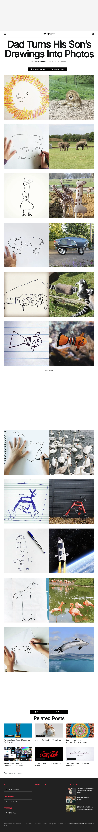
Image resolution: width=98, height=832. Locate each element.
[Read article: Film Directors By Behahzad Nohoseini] (80, 754)
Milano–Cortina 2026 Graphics (48, 740)
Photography (52, 823)
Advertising (28, 823)
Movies (45, 823)
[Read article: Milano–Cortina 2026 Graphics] (49, 730)
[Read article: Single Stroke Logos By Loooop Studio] (49, 754)
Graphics (63, 61)
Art (35, 823)
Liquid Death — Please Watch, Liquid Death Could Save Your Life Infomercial (85, 807)
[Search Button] (93, 34)
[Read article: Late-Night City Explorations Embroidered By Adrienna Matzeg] (71, 791)
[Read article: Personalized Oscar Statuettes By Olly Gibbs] (18, 730)
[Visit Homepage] (49, 34)
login (10, 773)
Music (67, 823)
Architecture (84, 823)
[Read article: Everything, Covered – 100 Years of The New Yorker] (80, 730)
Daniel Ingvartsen (40, 61)
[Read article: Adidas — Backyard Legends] (71, 799)
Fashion (91, 823)
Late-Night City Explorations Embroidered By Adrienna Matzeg (85, 790)
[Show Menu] (5, 34)
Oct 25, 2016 (53, 61)
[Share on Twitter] (57, 69)
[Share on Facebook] (38, 69)
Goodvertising (74, 823)
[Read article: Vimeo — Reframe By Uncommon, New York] (18, 754)
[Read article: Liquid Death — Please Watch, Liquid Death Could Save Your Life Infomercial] (71, 808)
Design (39, 823)
